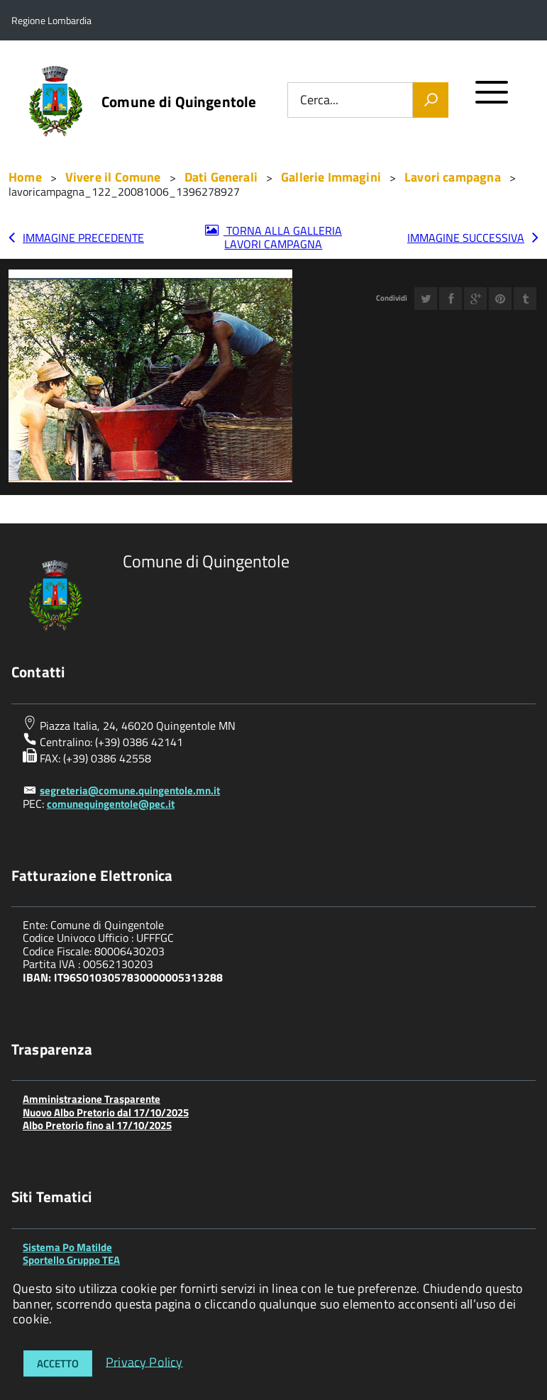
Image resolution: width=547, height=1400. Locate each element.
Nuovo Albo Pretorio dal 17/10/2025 (106, 1112)
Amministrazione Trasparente (91, 1099)
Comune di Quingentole (178, 101)
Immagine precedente (83, 237)
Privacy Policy (144, 1361)
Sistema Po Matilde (67, 1247)
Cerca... (319, 100)
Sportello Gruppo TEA (71, 1260)
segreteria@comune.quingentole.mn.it (130, 790)
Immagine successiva (465, 237)
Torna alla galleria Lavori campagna (282, 237)
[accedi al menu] (492, 98)
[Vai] (430, 100)
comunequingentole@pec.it (111, 804)
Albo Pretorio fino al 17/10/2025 (97, 1125)
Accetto (58, 1363)
